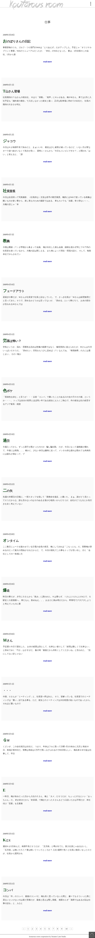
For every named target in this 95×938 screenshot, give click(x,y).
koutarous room (36, 3)
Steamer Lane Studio (58, 937)
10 (66, 929)
